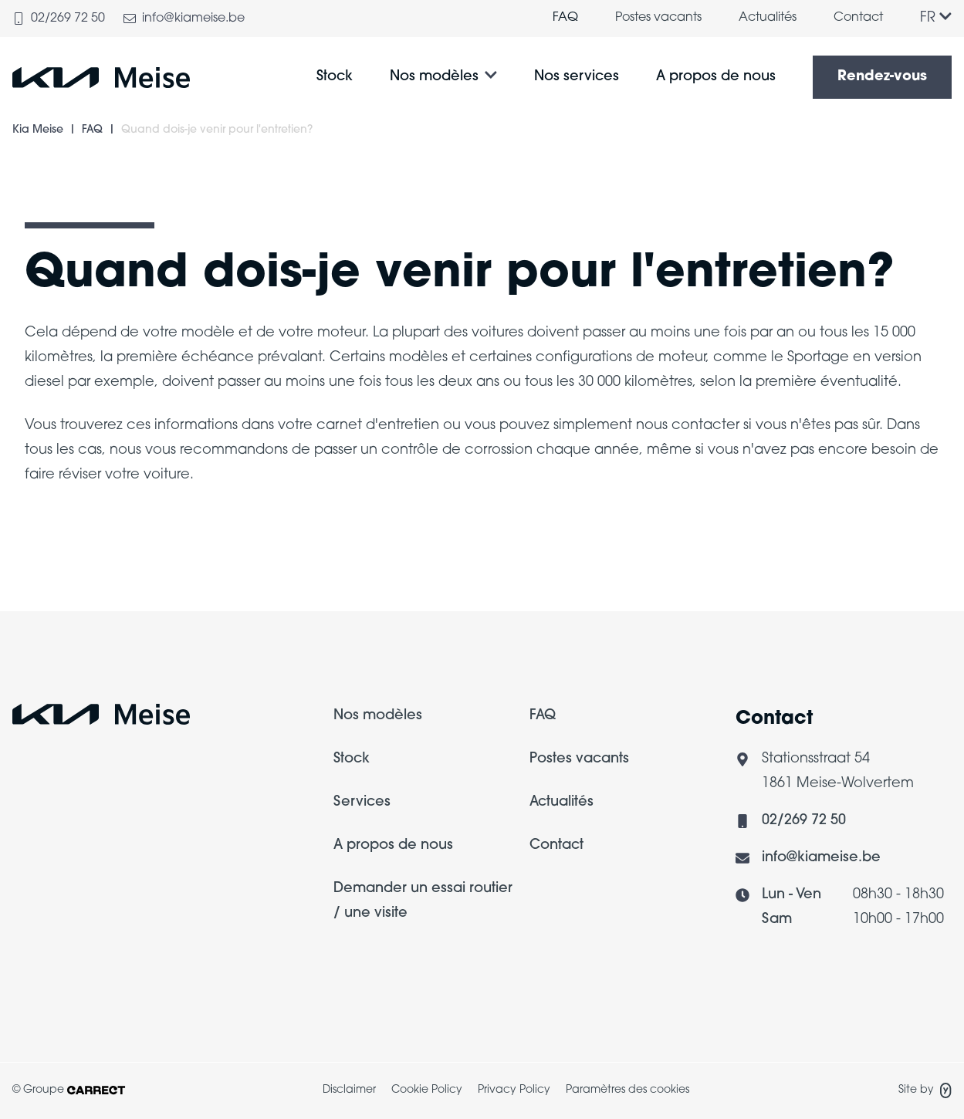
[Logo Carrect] (101, 719)
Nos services (576, 76)
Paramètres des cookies (627, 1090)
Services (362, 802)
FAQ (565, 18)
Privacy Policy (514, 1090)
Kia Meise (37, 130)
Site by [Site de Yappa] (925, 1090)
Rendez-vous (882, 76)
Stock (334, 76)
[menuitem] (565, 18)
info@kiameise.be (821, 857)
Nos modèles (434, 76)
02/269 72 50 (804, 820)
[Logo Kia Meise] (101, 77)
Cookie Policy (426, 1090)
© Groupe (68, 1090)
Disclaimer (349, 1090)
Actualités (768, 18)
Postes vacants (658, 18)
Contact (858, 18)
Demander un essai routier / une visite (422, 901)
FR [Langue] (936, 18)
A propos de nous (716, 76)
